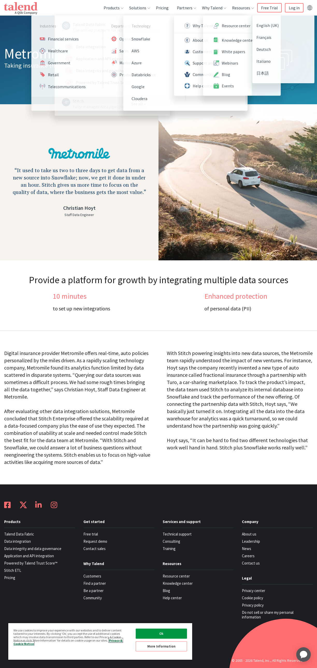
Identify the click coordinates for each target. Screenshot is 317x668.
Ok (161, 633)
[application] (303, 654)
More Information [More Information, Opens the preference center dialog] (161, 646)
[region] (100, 641)
